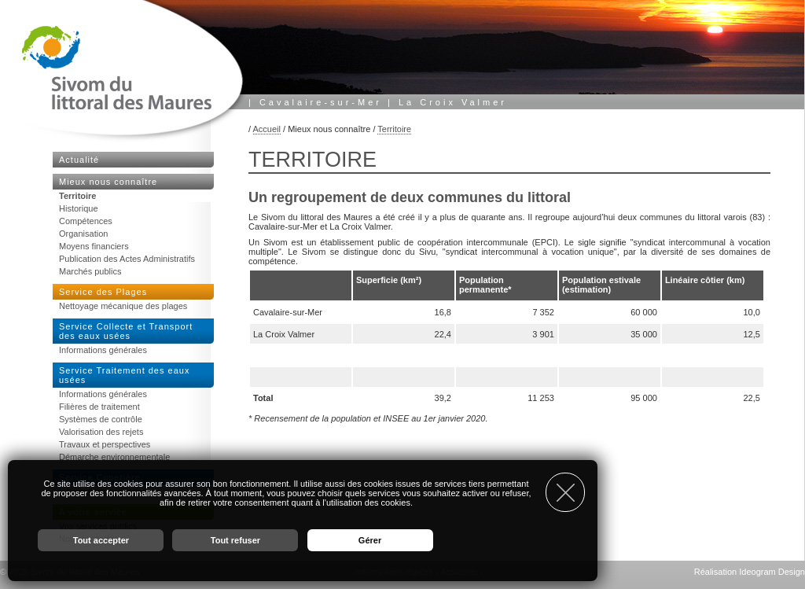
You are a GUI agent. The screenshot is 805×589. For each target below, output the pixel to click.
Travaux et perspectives (104, 444)
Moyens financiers (94, 246)
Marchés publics (90, 271)
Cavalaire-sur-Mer (320, 102)
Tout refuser (235, 540)
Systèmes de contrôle (100, 419)
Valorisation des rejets (101, 431)
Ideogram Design (772, 571)
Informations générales (103, 350)
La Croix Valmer (453, 102)
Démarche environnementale (114, 457)
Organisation (83, 233)
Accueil (267, 129)
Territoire (394, 129)
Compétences (85, 221)
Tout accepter (101, 540)
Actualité (79, 159)
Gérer (369, 540)
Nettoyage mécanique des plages (123, 306)
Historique (78, 208)
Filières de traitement (99, 406)
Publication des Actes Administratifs (127, 258)
